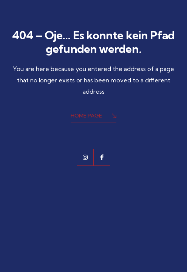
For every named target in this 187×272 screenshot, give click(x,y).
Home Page (93, 116)
